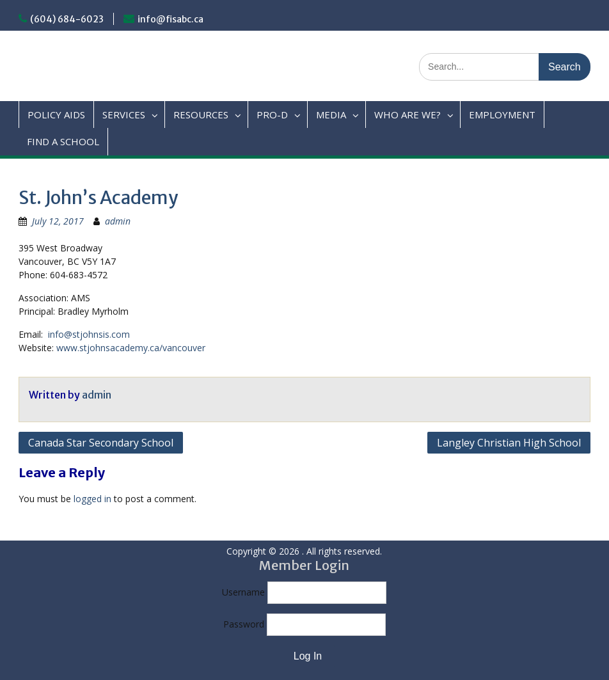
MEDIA (331, 114)
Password (243, 624)
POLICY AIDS (56, 114)
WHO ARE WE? (407, 114)
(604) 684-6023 (67, 19)
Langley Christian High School (509, 443)
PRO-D (272, 114)
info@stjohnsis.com (89, 334)
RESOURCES (200, 114)
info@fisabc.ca (170, 19)
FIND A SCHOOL (63, 141)
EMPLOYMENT (502, 114)
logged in (92, 499)
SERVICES (123, 114)
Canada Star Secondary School (100, 443)
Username (243, 592)
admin (117, 221)
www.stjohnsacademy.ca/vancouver (130, 348)
